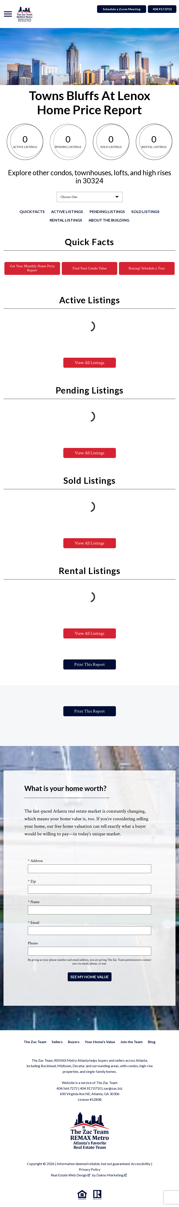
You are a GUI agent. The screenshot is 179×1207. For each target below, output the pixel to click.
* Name (34, 902)
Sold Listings (145, 211)
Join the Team (131, 1042)
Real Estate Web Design (70, 1175)
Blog (151, 1042)
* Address (35, 861)
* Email (33, 922)
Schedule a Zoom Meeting (120, 9)
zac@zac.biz (112, 1088)
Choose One (68, 197)
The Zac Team (35, 1042)
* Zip (32, 881)
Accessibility (141, 1164)
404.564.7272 (67, 1088)
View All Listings (89, 363)
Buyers (74, 1042)
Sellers (57, 1042)
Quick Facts (32, 211)
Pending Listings (107, 211)
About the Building (109, 220)
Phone (33, 943)
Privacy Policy (89, 1169)
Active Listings (67, 211)
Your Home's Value (100, 1042)
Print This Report (89, 665)
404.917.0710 (90, 1088)
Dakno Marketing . (111, 1175)
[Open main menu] (8, 14)
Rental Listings (66, 220)
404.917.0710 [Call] (161, 9)
